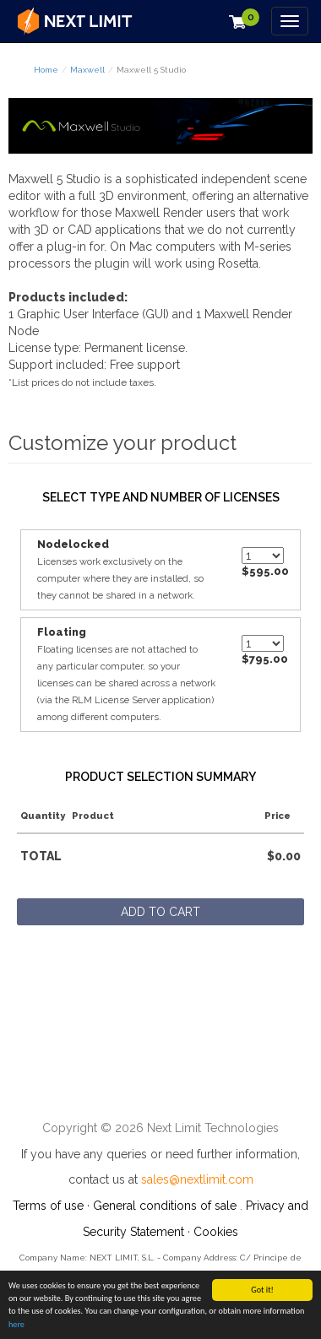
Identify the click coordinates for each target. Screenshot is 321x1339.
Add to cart (160, 912)
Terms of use (48, 1205)
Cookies (215, 1232)
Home (46, 69)
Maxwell (87, 69)
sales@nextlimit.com (197, 1179)
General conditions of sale (165, 1205)
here (16, 1325)
